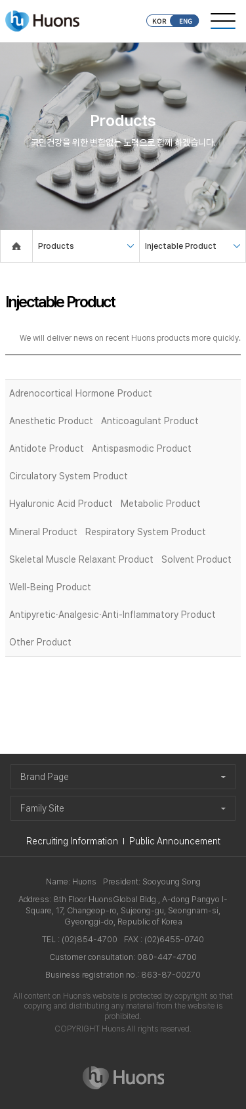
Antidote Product (46, 448)
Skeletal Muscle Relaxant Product (81, 559)
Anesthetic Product (51, 421)
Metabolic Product (161, 503)
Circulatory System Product (68, 476)
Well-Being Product (50, 587)
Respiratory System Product (145, 532)
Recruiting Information (72, 841)
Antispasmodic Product (142, 448)
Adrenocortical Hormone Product (80, 393)
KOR (159, 21)
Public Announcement (174, 841)
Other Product (40, 642)
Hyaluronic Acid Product (61, 503)
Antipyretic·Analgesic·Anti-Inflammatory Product (112, 614)
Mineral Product (43, 532)
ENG (185, 21)
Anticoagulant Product (150, 421)
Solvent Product (196, 559)
